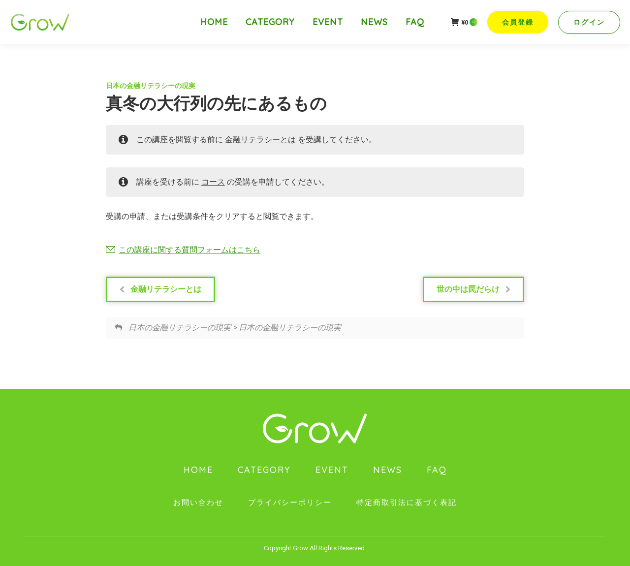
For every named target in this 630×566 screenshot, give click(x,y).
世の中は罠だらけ (473, 289)
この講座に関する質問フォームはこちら (189, 249)
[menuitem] (214, 22)
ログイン (589, 22)
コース (213, 182)
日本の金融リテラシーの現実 (150, 86)
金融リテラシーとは (260, 139)
